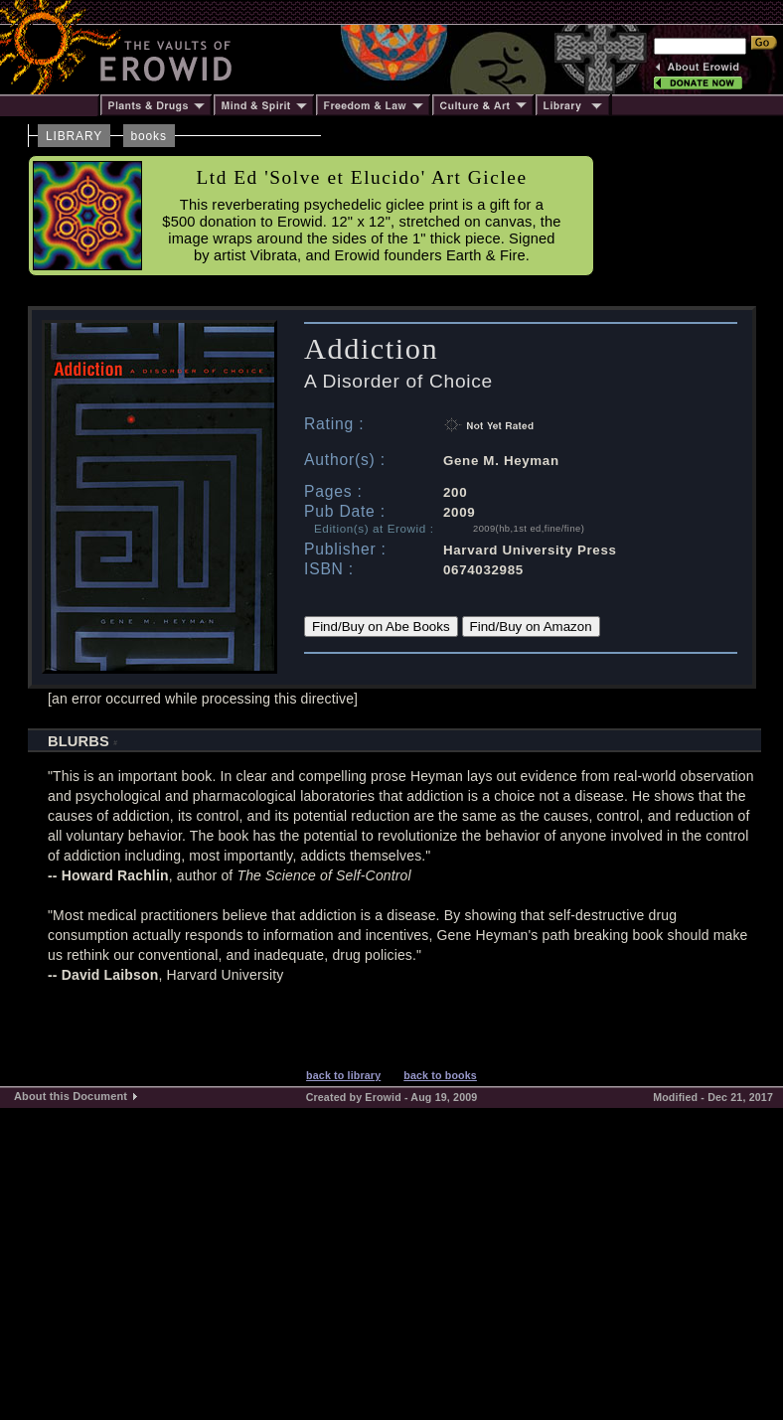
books (149, 136)
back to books (440, 1075)
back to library (343, 1075)
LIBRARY (74, 136)
